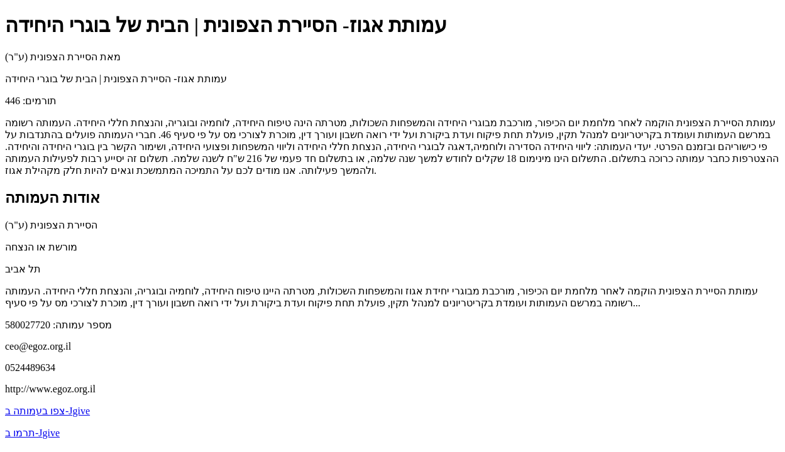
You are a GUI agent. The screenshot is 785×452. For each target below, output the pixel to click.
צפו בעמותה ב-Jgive (47, 411)
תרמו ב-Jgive (32, 433)
